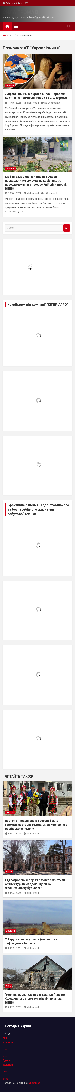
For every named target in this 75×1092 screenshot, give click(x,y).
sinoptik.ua (34, 1082)
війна (8, 986)
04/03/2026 (13, 833)
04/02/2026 (13, 892)
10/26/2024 (13, 193)
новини (10, 85)
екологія (10, 931)
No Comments (52, 102)
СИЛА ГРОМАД (20, 12)
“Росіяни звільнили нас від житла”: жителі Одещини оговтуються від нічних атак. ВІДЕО (35, 998)
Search (66, 228)
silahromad (31, 102)
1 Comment (50, 193)
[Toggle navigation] (16, 26)
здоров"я (11, 168)
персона (10, 812)
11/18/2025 (13, 102)
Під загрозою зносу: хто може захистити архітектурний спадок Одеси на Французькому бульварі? (35, 884)
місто (9, 872)
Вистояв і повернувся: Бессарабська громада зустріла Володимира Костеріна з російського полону (36, 824)
